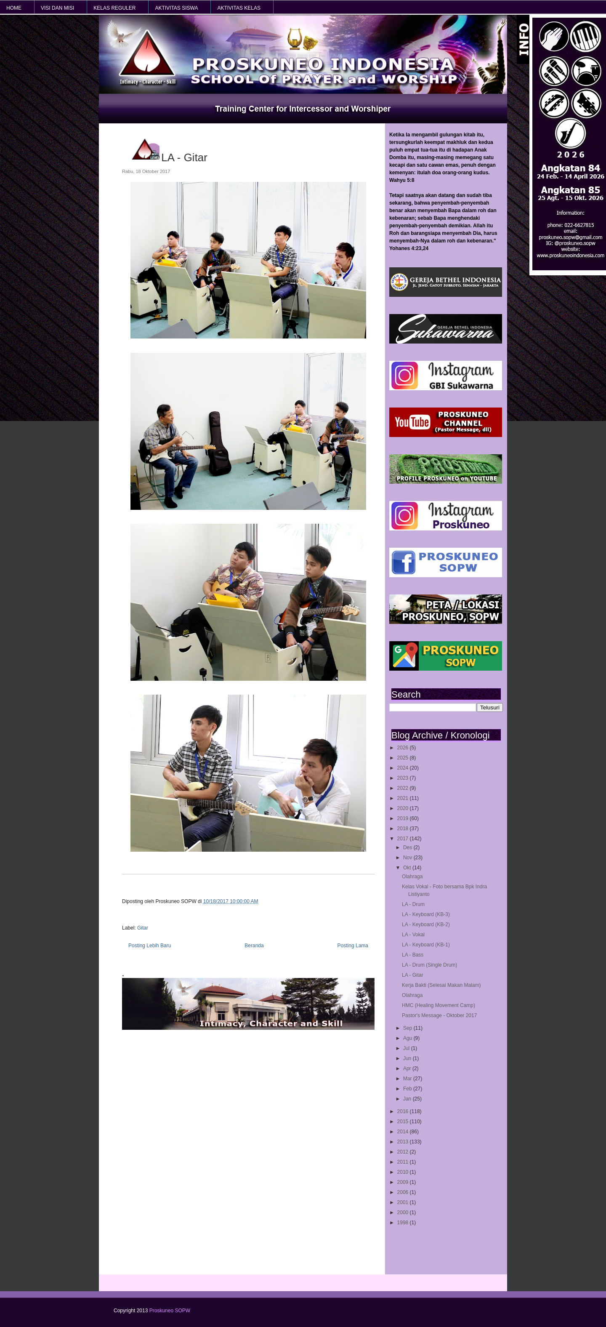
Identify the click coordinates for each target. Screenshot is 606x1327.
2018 (403, 828)
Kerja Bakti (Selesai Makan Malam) (441, 985)
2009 (403, 1182)
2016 (403, 1111)
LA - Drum (413, 904)
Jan (408, 1099)
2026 (403, 748)
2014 (403, 1132)
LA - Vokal (413, 935)
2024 (403, 768)
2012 (403, 1152)
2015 (403, 1121)
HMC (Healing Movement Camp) (438, 1005)
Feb (408, 1089)
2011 (403, 1162)
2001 (403, 1202)
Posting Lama (353, 946)
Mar (408, 1079)
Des (408, 847)
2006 (403, 1192)
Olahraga (412, 876)
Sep (408, 1028)
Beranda (254, 946)
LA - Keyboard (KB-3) (426, 914)
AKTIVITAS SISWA (176, 8)
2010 (403, 1172)
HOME (13, 8)
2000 (403, 1212)
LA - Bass (412, 955)
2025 (403, 758)
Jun (408, 1058)
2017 (403, 839)
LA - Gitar (412, 975)
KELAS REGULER (114, 8)
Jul (407, 1048)
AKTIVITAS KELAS (238, 8)
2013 (403, 1142)
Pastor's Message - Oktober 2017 (439, 1015)
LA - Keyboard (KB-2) (426, 924)
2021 (403, 798)
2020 (403, 808)
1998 (403, 1223)
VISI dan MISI (57, 8)
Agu (408, 1038)
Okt (407, 868)
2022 (403, 788)
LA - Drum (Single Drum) (429, 965)
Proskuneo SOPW (169, 1311)
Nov (408, 858)
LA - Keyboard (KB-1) (426, 945)
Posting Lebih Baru (149, 946)
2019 (403, 818)
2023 (403, 778)
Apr (407, 1068)
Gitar (142, 928)
